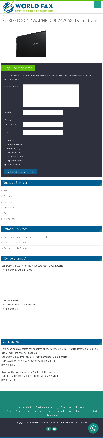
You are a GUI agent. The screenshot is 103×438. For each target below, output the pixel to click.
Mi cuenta (79, 407)
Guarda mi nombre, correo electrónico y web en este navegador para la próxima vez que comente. (15, 152)
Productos (9, 207)
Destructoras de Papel (15, 242)
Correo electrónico (11, 122)
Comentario (11, 86)
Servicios (8, 201)
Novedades (10, 218)
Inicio (6, 190)
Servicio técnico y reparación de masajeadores (28, 236)
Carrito (29, 407)
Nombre (9, 112)
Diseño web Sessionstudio (75, 422)
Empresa (8, 196)
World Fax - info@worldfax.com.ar (46, 422)
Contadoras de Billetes (15, 248)
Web (6, 132)
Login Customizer (63, 407)
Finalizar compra (44, 407)
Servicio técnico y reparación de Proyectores (28, 411)
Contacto (8, 213)
